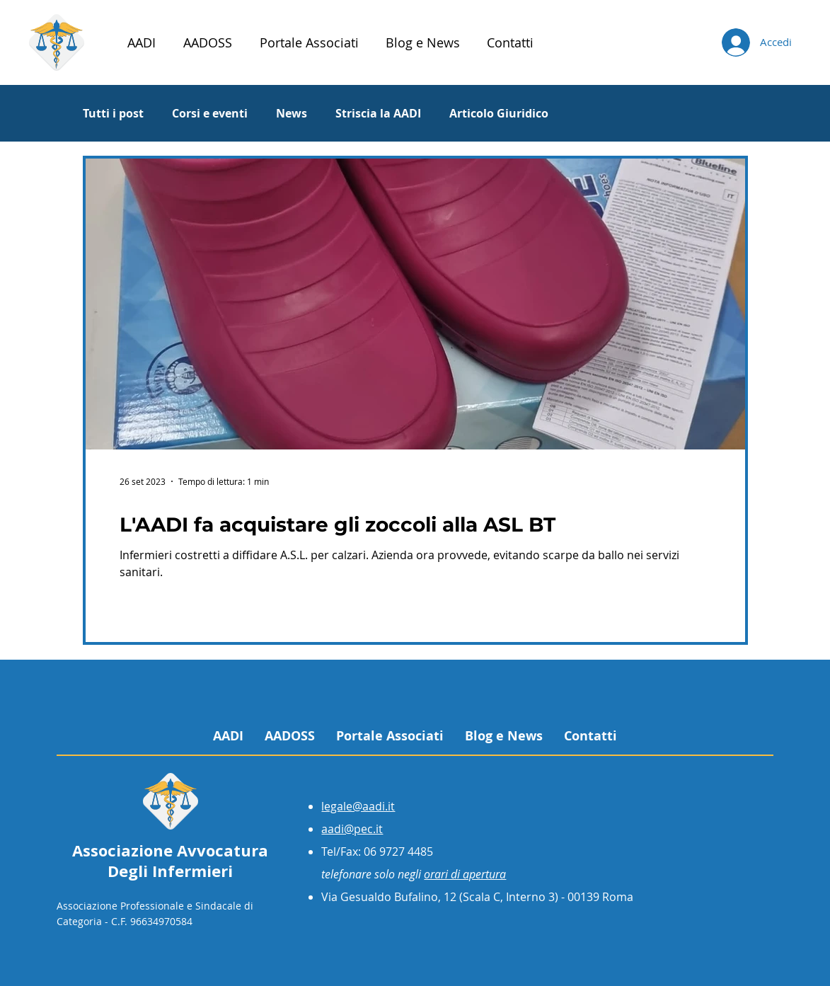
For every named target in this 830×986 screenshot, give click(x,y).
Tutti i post (113, 113)
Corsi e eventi (210, 113)
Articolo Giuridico (498, 113)
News (291, 113)
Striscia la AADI (378, 113)
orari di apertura (465, 874)
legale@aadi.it (358, 806)
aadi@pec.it (352, 829)
